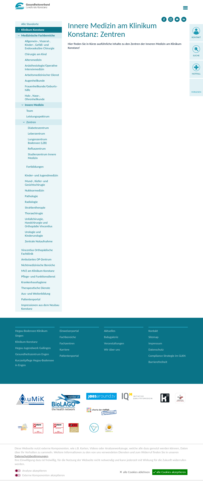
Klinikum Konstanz (32, 30)
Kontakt (196, 37)
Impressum (155, 343)
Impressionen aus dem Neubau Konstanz (40, 306)
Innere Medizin (34, 105)
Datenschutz (156, 349)
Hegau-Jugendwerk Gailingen (33, 348)
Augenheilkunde (35, 80)
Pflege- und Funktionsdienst (38, 276)
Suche (196, 55)
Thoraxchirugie (34, 213)
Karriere (64, 349)
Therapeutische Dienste (35, 288)
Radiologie (31, 202)
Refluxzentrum (37, 148)
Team (29, 111)
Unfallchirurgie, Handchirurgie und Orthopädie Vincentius (38, 222)
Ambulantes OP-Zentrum (36, 259)
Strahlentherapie (35, 207)
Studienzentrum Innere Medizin (42, 156)
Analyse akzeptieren (34, 470)
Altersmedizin (33, 60)
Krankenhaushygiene (33, 282)
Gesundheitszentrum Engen (32, 354)
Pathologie (31, 196)
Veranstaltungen (114, 343)
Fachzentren (67, 343)
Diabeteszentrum (38, 128)
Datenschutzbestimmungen (31, 456)
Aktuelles (109, 331)
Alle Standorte (30, 24)
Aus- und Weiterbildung (35, 293)
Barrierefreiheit (157, 362)
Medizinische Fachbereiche (38, 35)
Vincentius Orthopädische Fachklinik (37, 251)
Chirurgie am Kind (36, 54)
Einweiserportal (69, 331)
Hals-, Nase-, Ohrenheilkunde (35, 97)
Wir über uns (112, 349)
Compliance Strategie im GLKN (167, 356)
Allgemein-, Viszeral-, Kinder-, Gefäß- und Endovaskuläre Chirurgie (39, 44)
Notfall (196, 73)
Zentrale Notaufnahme (39, 241)
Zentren (31, 122)
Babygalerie (111, 337)
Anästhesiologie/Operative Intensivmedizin (41, 67)
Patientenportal (30, 299)
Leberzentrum (36, 133)
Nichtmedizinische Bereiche (38, 265)
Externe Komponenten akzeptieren (43, 475)
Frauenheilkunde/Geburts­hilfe (41, 88)
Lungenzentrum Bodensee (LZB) (37, 141)
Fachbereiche (68, 337)
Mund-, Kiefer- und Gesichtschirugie (36, 183)
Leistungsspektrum (37, 116)
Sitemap (153, 337)
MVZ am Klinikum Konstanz (37, 271)
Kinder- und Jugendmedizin (41, 175)
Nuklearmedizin (34, 190)
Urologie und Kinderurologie (34, 233)
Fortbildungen (34, 166)
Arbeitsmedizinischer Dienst (42, 75)
